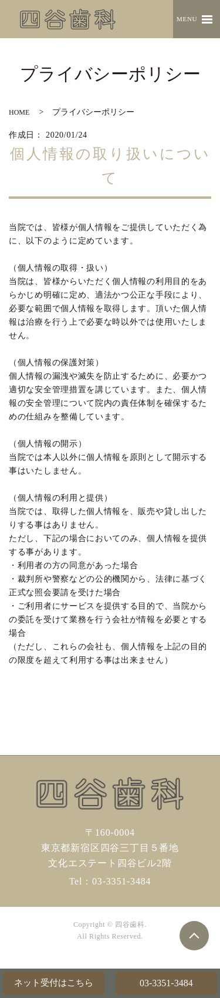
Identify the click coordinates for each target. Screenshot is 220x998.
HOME (19, 112)
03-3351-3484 (166, 983)
